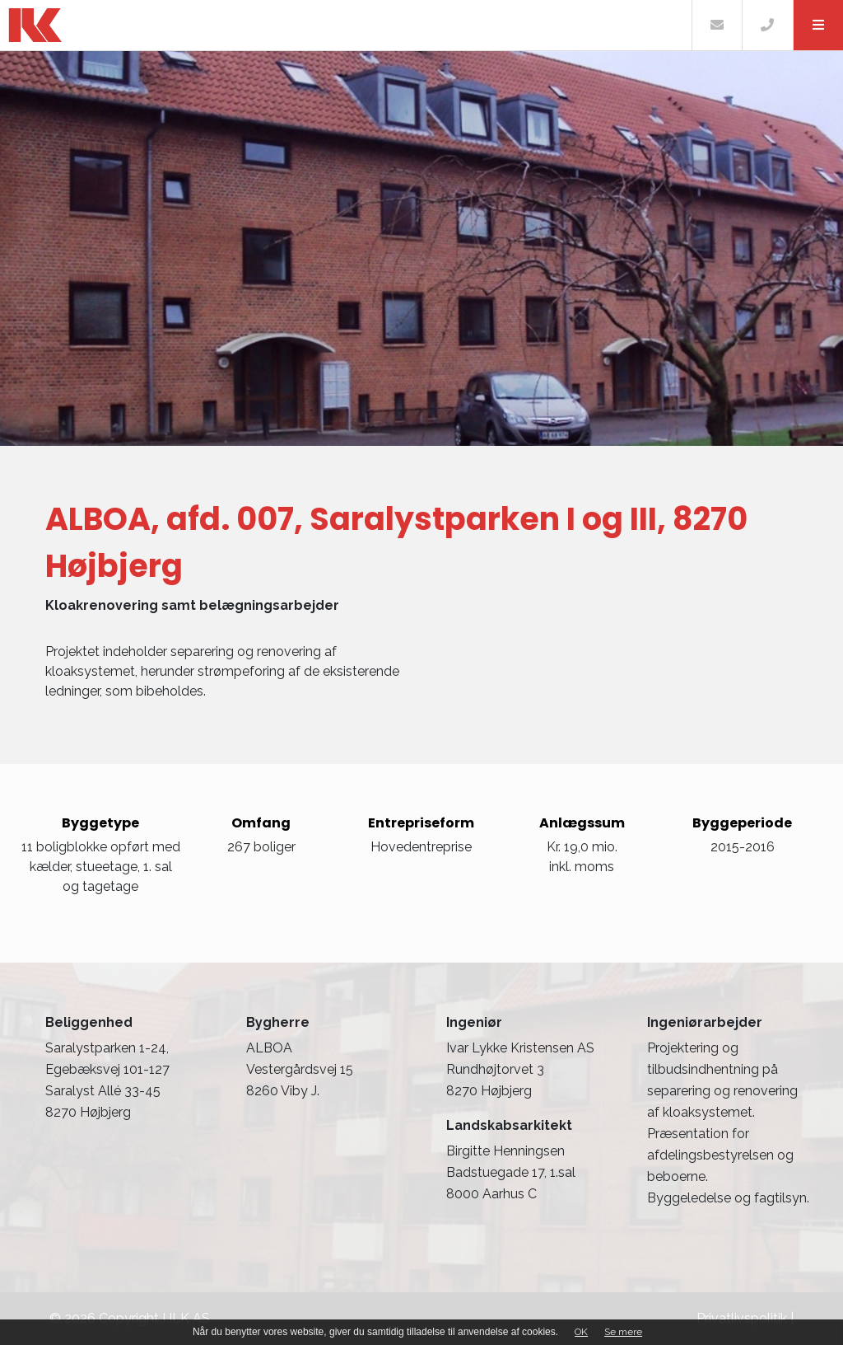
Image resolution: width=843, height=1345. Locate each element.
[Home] (345, 25)
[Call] (767, 25)
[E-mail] (717, 25)
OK (581, 1332)
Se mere (623, 1332)
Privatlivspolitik (741, 1318)
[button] (818, 25)
